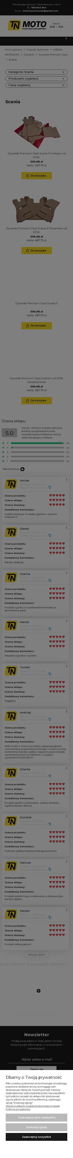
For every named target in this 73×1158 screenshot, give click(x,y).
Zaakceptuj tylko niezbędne (36, 1117)
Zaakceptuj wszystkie (36, 1137)
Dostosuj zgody (36, 1127)
